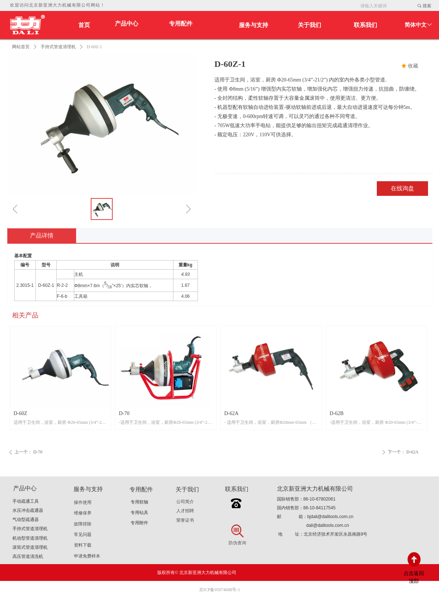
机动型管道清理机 (30, 538)
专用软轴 (139, 502)
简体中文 (416, 25)
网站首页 (21, 46)
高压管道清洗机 (27, 556)
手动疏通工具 (25, 501)
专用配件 (180, 23)
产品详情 (41, 235)
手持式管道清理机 (58, 46)
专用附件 (139, 522)
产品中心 (126, 23)
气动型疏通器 (25, 519)
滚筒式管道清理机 (30, 547)
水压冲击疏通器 (27, 510)
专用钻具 (139, 512)
